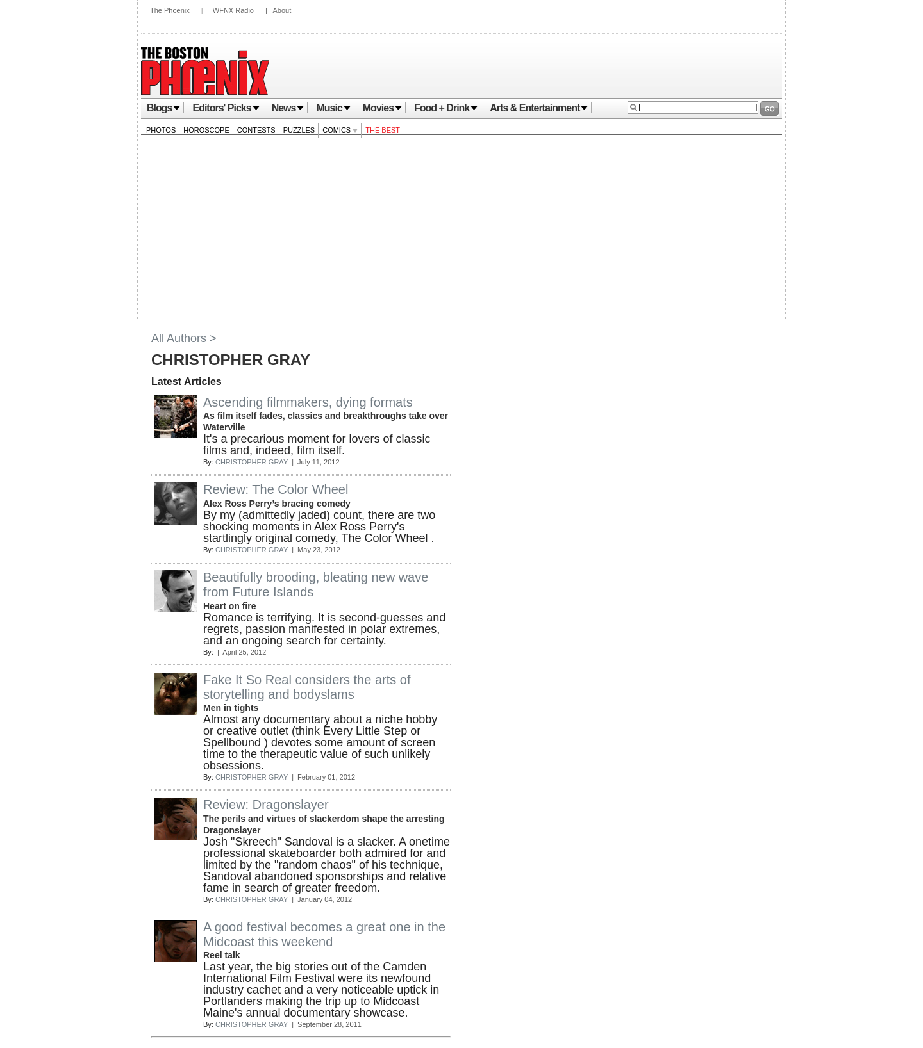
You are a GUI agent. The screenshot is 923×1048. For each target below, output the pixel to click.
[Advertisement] (461, 230)
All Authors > (184, 338)
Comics (340, 130)
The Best (382, 130)
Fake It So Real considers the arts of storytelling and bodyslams (307, 687)
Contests (256, 130)
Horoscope (206, 130)
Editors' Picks (225, 107)
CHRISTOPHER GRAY (251, 462)
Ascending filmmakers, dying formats (308, 402)
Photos (161, 130)
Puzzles (299, 130)
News (288, 107)
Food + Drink (446, 107)
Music (333, 107)
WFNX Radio (233, 10)
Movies (382, 107)
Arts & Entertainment (539, 107)
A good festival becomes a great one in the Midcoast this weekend (324, 934)
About (281, 10)
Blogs (163, 107)
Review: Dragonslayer (266, 805)
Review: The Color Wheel (275, 489)
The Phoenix (170, 10)
